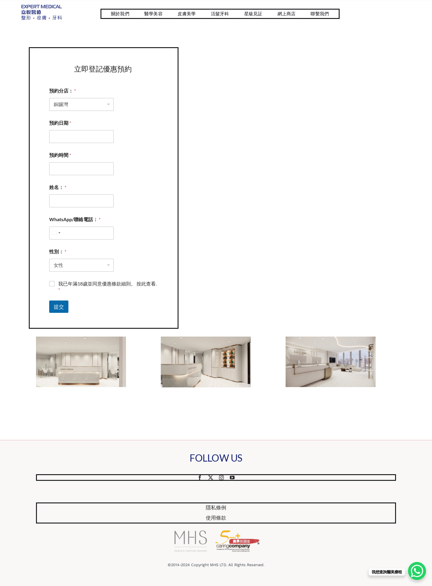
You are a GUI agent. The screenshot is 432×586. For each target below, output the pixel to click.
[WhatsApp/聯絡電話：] (81, 233)
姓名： (57, 187)
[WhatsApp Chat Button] (417, 571)
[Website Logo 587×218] (41, 7)
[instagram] (221, 477)
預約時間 (60, 155)
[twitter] (210, 477)
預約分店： (62, 90)
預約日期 (60, 123)
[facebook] (199, 477)
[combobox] (55, 233)
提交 (59, 307)
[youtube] (232, 477)
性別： (57, 251)
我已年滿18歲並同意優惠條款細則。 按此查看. (107, 287)
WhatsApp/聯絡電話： (74, 219)
